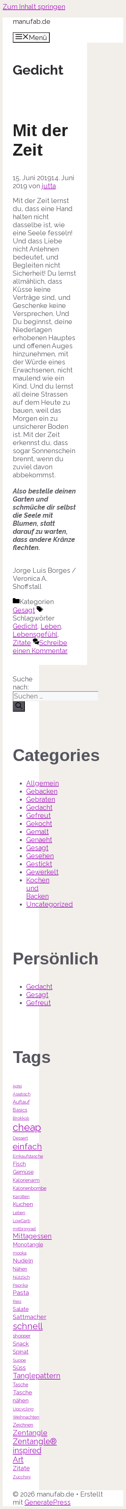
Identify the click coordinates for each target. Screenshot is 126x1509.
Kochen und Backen (37, 888)
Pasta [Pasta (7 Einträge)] (21, 1292)
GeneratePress (48, 1502)
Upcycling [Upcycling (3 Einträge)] (23, 1409)
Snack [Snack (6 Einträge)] (21, 1343)
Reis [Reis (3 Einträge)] (17, 1301)
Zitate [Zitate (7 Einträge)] (21, 1468)
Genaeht (39, 840)
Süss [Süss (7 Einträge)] (19, 1367)
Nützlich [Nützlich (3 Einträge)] (21, 1277)
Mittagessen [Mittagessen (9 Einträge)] (32, 1236)
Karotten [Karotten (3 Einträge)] (21, 1196)
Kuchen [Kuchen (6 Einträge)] (23, 1204)
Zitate (22, 643)
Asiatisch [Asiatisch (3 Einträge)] (22, 1094)
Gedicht (25, 626)
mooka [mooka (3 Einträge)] (20, 1253)
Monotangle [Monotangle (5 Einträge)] (28, 1244)
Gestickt (39, 864)
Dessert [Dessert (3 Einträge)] (20, 1138)
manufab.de (31, 21)
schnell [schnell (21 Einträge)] (28, 1326)
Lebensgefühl (35, 634)
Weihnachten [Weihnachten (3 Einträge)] (26, 1417)
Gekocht (39, 824)
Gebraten (40, 799)
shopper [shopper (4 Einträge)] (22, 1336)
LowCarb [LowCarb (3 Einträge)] (21, 1220)
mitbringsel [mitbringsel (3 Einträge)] (24, 1228)
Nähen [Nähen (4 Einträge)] (20, 1269)
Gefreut (38, 815)
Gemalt (37, 832)
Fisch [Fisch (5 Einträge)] (19, 1164)
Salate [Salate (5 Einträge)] (21, 1309)
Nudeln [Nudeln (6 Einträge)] (23, 1260)
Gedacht (39, 807)
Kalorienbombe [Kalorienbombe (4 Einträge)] (29, 1188)
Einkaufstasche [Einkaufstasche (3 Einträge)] (28, 1156)
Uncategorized (49, 904)
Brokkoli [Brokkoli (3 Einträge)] (21, 1118)
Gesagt (24, 610)
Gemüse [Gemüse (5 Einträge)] (23, 1172)
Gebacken (41, 791)
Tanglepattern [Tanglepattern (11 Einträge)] (36, 1376)
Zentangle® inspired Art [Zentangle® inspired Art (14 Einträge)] (35, 1450)
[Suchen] (19, 706)
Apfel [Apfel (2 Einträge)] (17, 1086)
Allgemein (42, 783)
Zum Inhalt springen (34, 7)
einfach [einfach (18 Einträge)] (27, 1146)
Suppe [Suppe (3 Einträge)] (19, 1360)
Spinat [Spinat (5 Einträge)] (21, 1352)
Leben (51, 626)
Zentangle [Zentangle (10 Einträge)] (30, 1432)
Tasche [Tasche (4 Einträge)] (20, 1384)
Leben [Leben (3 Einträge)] (19, 1212)
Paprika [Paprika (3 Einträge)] (20, 1285)
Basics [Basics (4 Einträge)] (20, 1110)
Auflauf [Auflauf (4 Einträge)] (21, 1102)
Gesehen (40, 856)
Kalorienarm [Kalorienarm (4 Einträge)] (26, 1180)
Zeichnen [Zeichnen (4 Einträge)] (23, 1425)
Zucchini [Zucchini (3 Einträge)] (22, 1476)
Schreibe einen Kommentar (40, 647)
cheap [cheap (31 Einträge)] (27, 1127)
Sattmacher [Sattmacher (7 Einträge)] (29, 1316)
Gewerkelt (42, 872)
